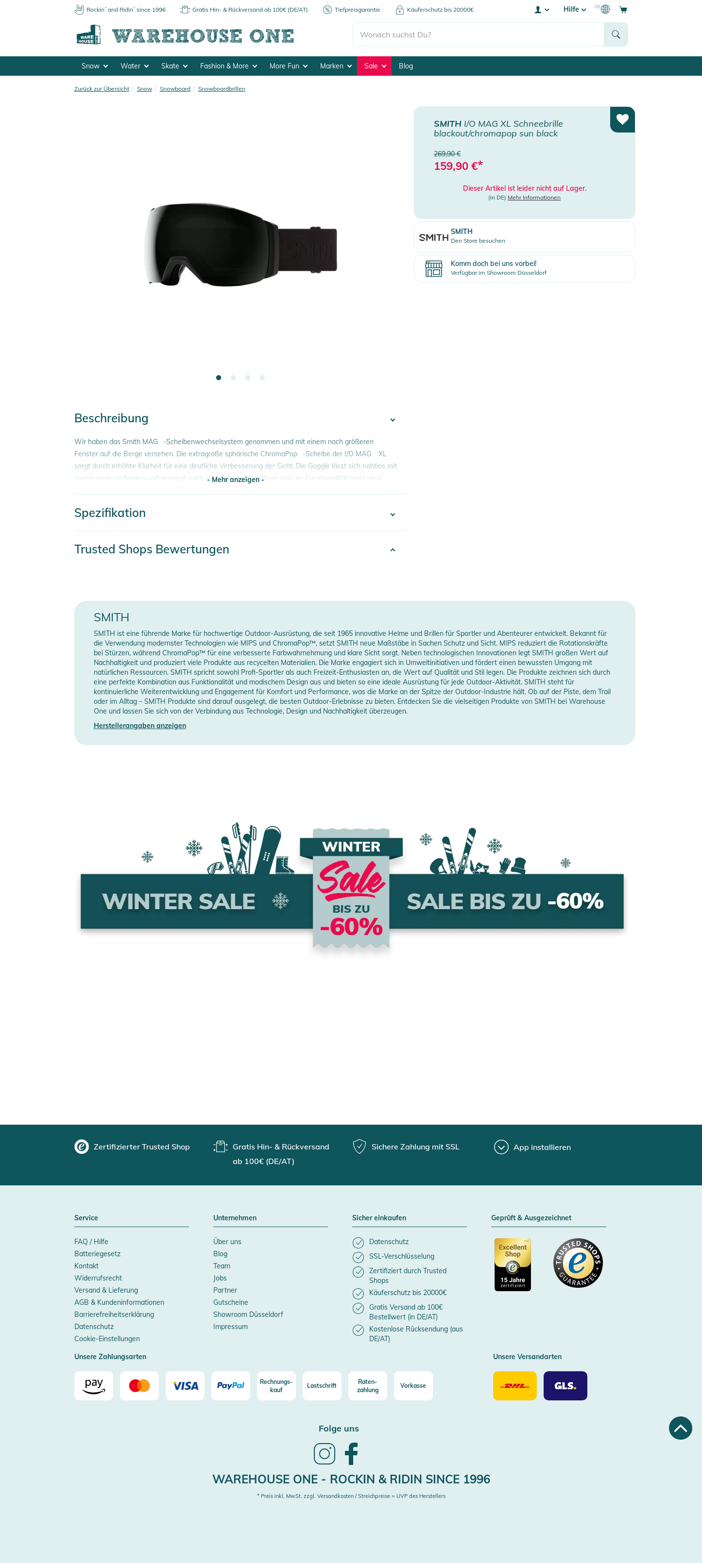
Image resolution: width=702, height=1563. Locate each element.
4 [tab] (262, 378)
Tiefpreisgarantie (357, 9)
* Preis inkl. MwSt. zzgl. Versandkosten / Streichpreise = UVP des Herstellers (351, 1496)
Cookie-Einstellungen (107, 1338)
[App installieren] (532, 1147)
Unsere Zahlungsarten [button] (110, 1357)
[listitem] (409, 1243)
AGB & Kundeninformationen (119, 1302)
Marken (336, 66)
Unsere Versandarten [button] (527, 1357)
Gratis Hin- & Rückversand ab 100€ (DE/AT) (250, 9)
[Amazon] (93, 1385)
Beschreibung (111, 418)
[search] (478, 34)
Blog (406, 66)
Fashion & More (228, 66)
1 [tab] (218, 378)
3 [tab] (248, 378)
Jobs (220, 1278)
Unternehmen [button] (235, 1218)
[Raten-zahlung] (367, 1385)
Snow (95, 66)
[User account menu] (541, 9)
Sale (375, 66)
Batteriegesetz (97, 1253)
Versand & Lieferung (106, 1290)
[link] (324, 1463)
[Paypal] (230, 1385)
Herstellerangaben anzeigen (140, 725)
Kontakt (86, 1266)
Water (134, 66)
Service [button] (86, 1218)
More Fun (289, 66)
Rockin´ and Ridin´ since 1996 (126, 9)
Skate (174, 66)
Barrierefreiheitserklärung (114, 1314)
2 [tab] (233, 378)
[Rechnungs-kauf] (276, 1385)
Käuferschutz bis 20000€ (440, 9)
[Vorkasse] (413, 1385)
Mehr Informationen (534, 197)
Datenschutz (94, 1326)
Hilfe (575, 9)
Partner (225, 1290)
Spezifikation (110, 512)
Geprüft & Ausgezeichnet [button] (531, 1218)
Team (221, 1266)
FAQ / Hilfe (91, 1241)
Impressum (230, 1326)
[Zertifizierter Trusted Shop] (519, 1269)
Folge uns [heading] (339, 1428)
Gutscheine (230, 1302)
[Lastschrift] (322, 1385)
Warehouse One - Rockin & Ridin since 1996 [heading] (351, 1479)
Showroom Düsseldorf (248, 1314)
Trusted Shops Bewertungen (151, 549)
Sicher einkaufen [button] (379, 1218)
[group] (132, 1146)
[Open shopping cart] (623, 9)
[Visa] (185, 1385)
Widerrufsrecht (98, 1278)
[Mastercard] (139, 1385)
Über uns (227, 1241)
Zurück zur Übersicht (101, 88)
